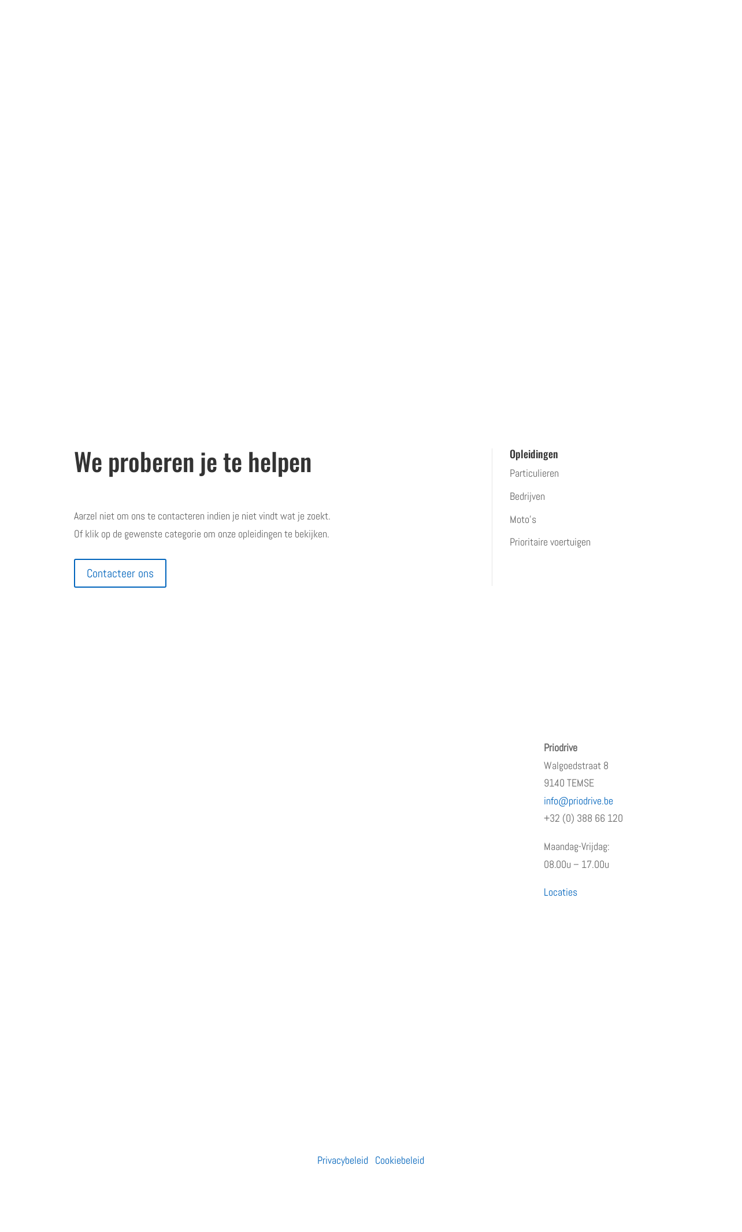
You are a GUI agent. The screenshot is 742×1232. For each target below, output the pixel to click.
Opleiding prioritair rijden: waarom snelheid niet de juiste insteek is (446, 765)
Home (85, 747)
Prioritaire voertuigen (550, 541)
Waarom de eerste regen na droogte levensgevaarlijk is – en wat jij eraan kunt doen (448, 998)
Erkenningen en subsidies (123, 793)
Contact (89, 885)
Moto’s (523, 519)
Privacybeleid (342, 1160)
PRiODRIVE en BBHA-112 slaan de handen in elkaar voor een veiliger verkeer (446, 899)
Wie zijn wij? (98, 770)
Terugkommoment (109, 816)
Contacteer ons (120, 573)
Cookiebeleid (399, 1160)
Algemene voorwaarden (118, 907)
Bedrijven (527, 496)
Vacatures (93, 838)
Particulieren (534, 473)
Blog (82, 862)
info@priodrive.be (578, 800)
